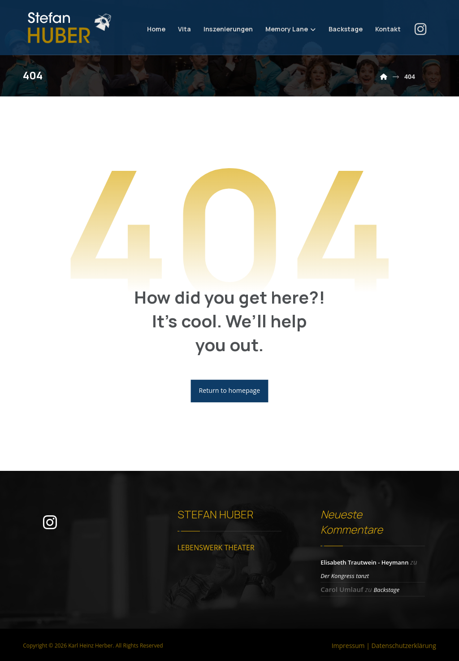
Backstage (386, 591)
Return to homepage (230, 391)
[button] (420, 29)
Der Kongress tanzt (344, 577)
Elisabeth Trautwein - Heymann (364, 563)
